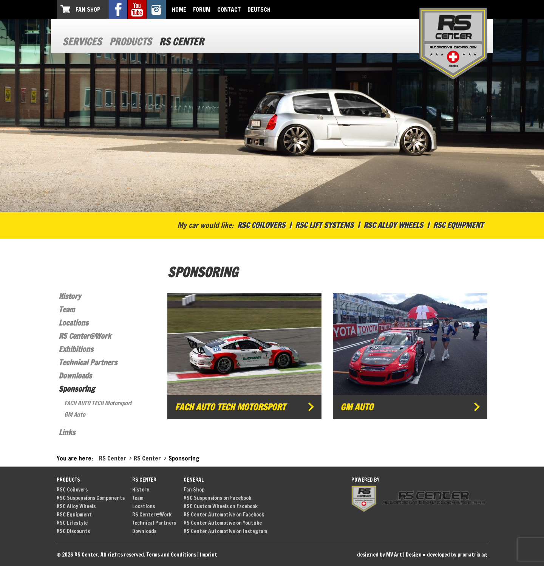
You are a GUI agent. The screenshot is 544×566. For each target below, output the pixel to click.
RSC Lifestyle (72, 523)
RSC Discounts (73, 531)
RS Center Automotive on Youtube (223, 523)
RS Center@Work (85, 335)
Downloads (75, 375)
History (70, 296)
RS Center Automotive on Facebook (224, 514)
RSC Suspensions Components (91, 498)
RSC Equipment (458, 225)
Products (130, 42)
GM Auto (74, 414)
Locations (73, 322)
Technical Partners (88, 362)
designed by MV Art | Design (389, 554)
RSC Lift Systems (324, 225)
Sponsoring (77, 388)
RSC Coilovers (261, 225)
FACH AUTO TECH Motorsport (98, 403)
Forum (201, 9)
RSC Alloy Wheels (393, 225)
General (194, 480)
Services (82, 42)
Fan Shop (88, 9)
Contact (229, 9)
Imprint (208, 554)
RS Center (181, 42)
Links (67, 432)
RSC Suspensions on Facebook (217, 498)
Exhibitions (76, 349)
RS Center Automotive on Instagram (225, 531)
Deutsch (258, 9)
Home (179, 9)
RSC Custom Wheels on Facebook (221, 506)
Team (67, 309)
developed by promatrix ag (457, 554)
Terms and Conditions (171, 554)
